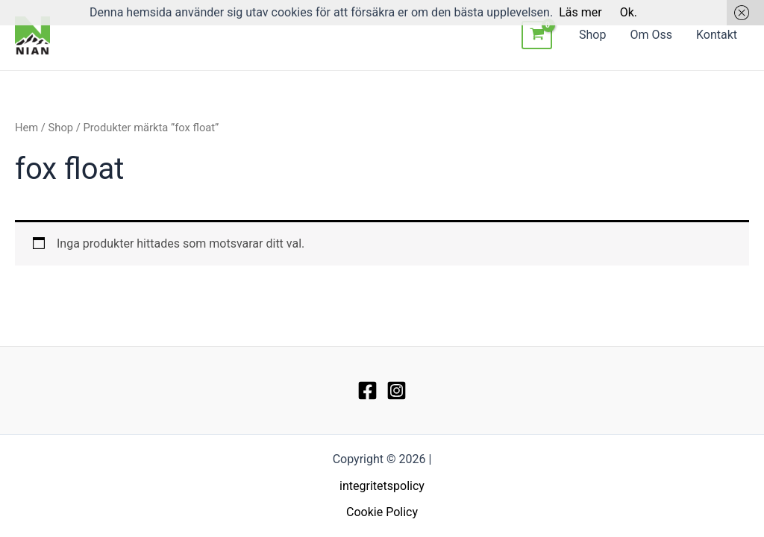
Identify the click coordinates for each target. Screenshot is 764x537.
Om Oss (651, 35)
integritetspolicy (382, 486)
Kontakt (716, 35)
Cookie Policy (382, 512)
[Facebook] (367, 390)
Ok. (628, 12)
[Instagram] (396, 390)
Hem (26, 127)
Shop (592, 35)
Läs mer (580, 12)
